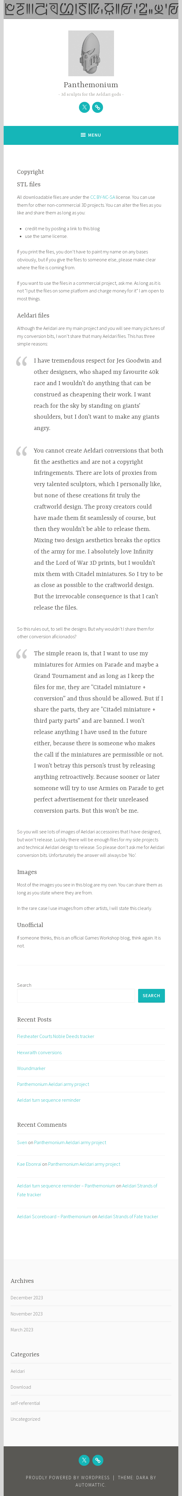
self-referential (25, 1403)
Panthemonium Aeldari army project (53, 1084)
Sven (22, 1142)
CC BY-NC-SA (103, 197)
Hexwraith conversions (39, 1052)
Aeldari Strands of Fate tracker (128, 1216)
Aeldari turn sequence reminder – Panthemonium (66, 1186)
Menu (94, 135)
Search (24, 985)
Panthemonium (91, 85)
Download (21, 1387)
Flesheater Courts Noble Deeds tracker (55, 1036)
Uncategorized (25, 1419)
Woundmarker (31, 1068)
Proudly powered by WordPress (68, 1477)
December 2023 (27, 1297)
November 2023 (27, 1314)
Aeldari (18, 1371)
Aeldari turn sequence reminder (48, 1100)
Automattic (90, 1485)
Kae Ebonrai (29, 1164)
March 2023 (22, 1329)
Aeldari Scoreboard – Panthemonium (54, 1216)
